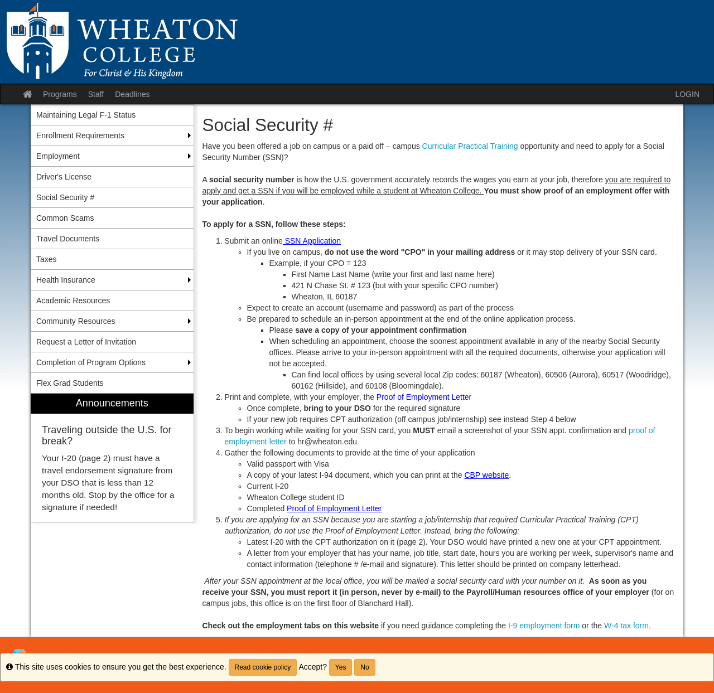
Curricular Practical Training (471, 146)
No (364, 667)
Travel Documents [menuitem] (67, 238)
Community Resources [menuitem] (75, 321)
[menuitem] (112, 458)
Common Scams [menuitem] (65, 218)
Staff (96, 94)
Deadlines (132, 94)
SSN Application (312, 240)
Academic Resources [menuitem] (73, 300)
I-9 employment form (543, 625)
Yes (340, 667)
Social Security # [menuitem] (65, 197)
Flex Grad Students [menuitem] (70, 383)
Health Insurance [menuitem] (65, 279)
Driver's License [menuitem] (63, 176)
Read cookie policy (263, 667)
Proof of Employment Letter (334, 508)
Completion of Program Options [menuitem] (91, 362)
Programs (60, 94)
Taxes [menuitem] (46, 259)
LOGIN (687, 94)
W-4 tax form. (627, 625)
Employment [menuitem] (58, 156)
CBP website (486, 475)
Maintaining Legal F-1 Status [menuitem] (86, 114)
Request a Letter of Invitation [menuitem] (86, 341)
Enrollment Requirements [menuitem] (80, 135)
